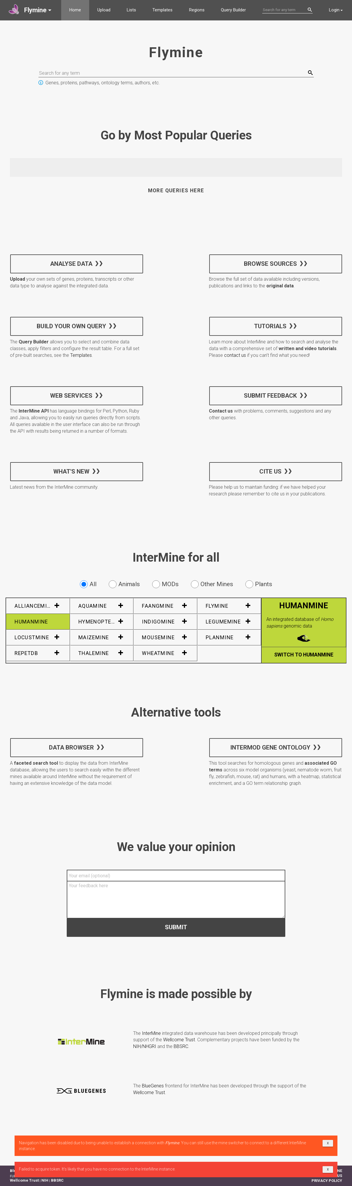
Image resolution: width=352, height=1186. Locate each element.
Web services (71, 395)
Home (75, 10)
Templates (162, 10)
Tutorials (270, 326)
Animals (124, 584)
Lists (131, 10)
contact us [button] (235, 355)
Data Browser (71, 747)
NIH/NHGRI (144, 1046)
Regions (197, 10)
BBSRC (181, 1046)
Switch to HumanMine (303, 655)
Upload (103, 10)
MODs (165, 584)
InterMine (151, 1033)
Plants (258, 584)
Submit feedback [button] (270, 395)
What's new (71, 471)
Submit (176, 926)
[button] (30, 10)
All (88, 584)
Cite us (270, 471)
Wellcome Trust (179, 1039)
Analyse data (71, 263)
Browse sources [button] (270, 263)
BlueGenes (153, 1086)
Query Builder (233, 10)
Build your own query (71, 326)
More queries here (176, 190)
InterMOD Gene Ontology (270, 747)
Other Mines (212, 584)
